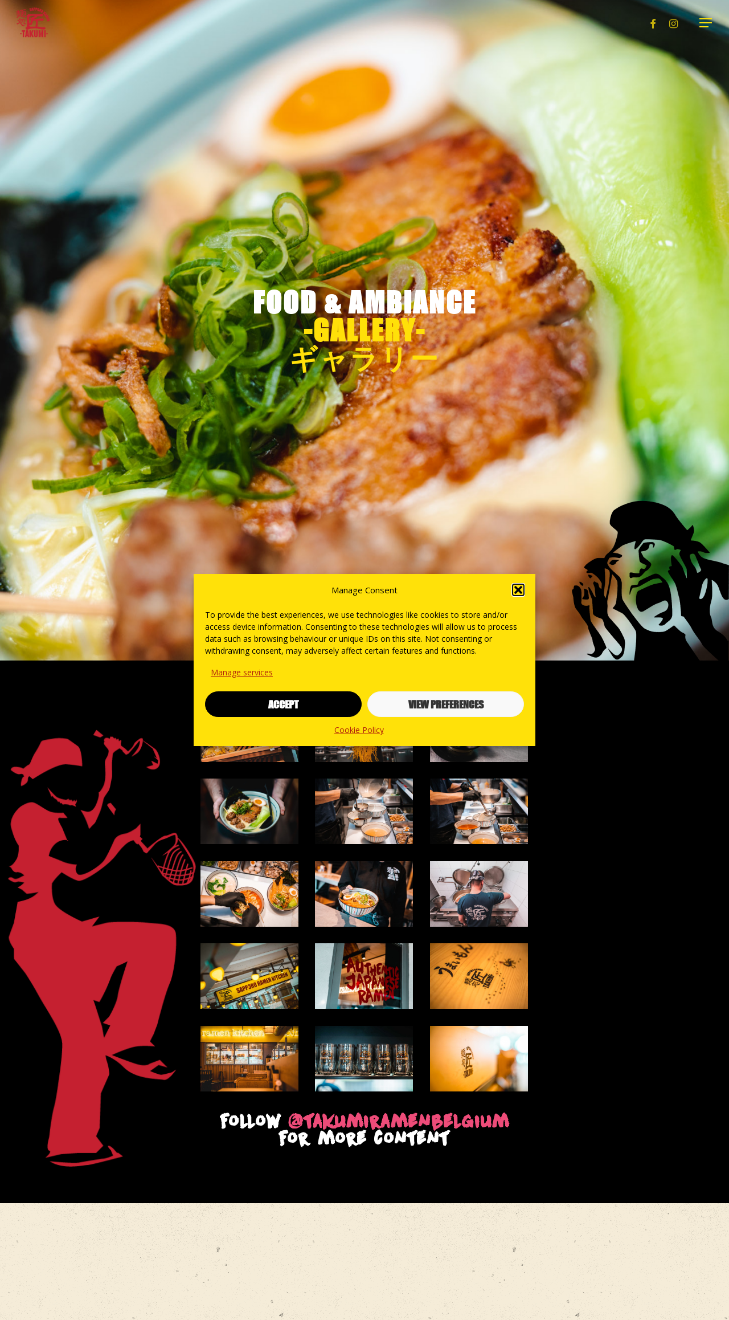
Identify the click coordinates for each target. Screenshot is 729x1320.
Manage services (242, 672)
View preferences (446, 704)
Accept (283, 704)
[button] (518, 590)
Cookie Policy (359, 729)
